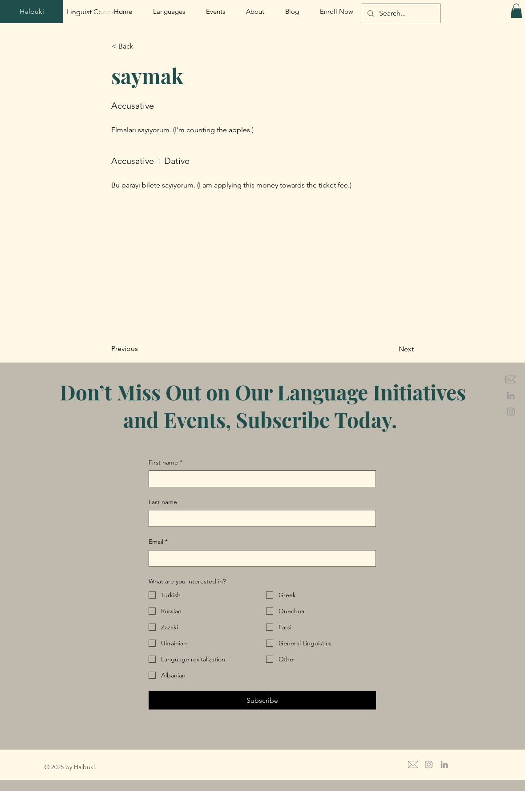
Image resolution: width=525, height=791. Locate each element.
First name (165, 462)
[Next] (391, 349)
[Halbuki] (31, 11)
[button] (516, 11)
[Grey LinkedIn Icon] (510, 395)
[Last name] (259, 518)
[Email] (259, 558)
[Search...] (400, 13)
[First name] (259, 479)
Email (158, 542)
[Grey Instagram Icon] (510, 411)
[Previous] (140, 349)
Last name (163, 502)
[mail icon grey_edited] (510, 379)
